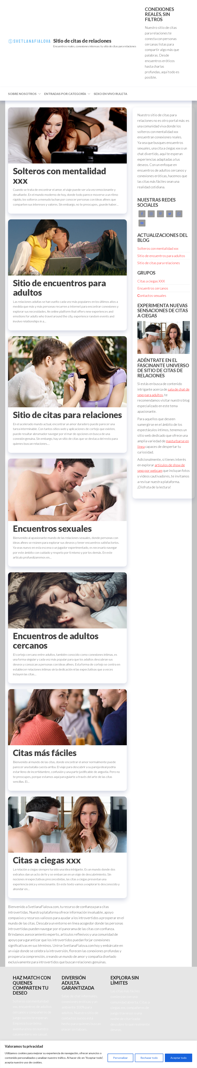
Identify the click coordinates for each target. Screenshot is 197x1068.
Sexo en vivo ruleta (110, 93)
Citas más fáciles (44, 753)
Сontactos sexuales (151, 295)
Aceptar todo (178, 1057)
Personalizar (120, 1057)
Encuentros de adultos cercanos (55, 641)
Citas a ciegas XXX (151, 281)
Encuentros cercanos (152, 288)
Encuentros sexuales (52, 528)
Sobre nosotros (22, 93)
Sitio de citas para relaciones (67, 415)
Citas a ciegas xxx (47, 860)
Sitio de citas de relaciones (82, 41)
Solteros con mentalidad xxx (59, 176)
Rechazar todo (149, 1057)
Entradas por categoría (65, 93)
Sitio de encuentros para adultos (59, 288)
